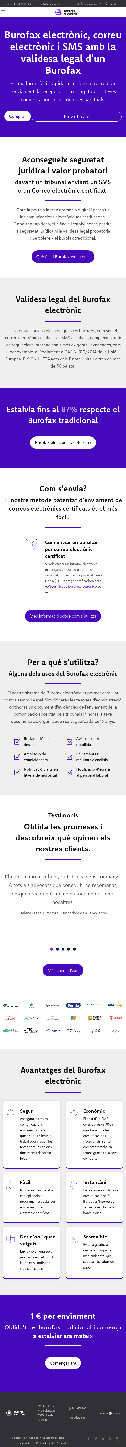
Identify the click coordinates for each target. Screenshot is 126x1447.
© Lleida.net (18, 1437)
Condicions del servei (53, 1437)
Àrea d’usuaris (87, 3)
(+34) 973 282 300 (77, 1411)
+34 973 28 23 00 (18, 3)
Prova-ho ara (76, 117)
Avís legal (34, 1437)
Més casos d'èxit (63, 970)
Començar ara (63, 1363)
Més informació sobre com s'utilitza (63, 616)
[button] (51, 949)
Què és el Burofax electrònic (63, 257)
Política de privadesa (21, 1443)
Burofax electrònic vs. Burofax (63, 442)
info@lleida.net (48, 3)
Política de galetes (45, 1443)
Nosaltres (64, 1443)
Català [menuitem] (111, 3)
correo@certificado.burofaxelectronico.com (73, 587)
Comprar (17, 116)
